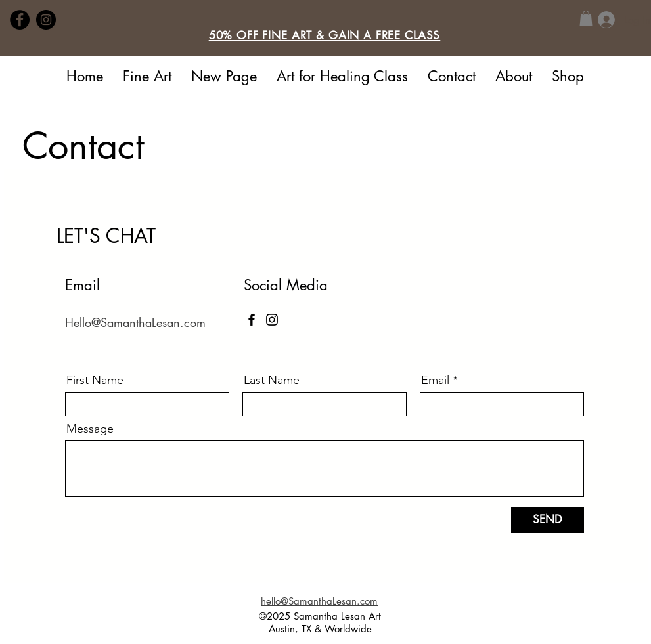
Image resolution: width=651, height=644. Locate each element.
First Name (94, 380)
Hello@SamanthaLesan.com (135, 322)
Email (435, 380)
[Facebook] (20, 20)
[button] (325, 36)
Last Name (272, 380)
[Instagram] (46, 20)
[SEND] (547, 520)
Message (90, 429)
